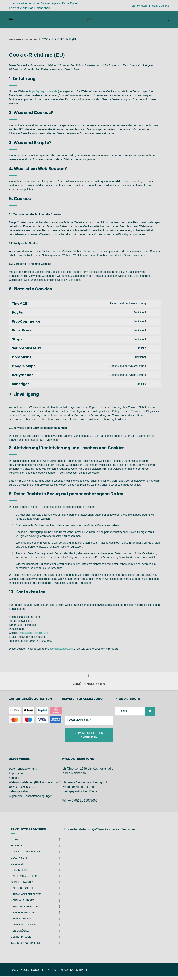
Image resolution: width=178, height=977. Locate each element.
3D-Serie (17, 846)
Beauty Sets (20, 858)
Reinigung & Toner (24, 925)
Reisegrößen (21, 931)
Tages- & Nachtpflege (27, 943)
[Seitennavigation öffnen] (17, 19)
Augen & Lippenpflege (27, 852)
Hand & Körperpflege (27, 894)
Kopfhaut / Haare (24, 900)
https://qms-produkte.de (43, 91)
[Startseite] (89, 19)
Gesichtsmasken (23, 882)
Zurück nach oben (89, 681)
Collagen (18, 864)
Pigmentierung (22, 919)
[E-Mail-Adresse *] (89, 720)
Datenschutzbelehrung (24, 769)
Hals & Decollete (24, 888)
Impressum (16, 773)
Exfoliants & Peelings (27, 876)
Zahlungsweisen (20, 796)
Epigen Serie (20, 870)
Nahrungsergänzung (27, 906)
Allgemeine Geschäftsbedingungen (32, 801)
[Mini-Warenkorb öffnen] (160, 19)
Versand (14, 778)
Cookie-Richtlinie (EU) (24, 792)
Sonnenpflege (22, 937)
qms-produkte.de (24, 39)
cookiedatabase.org (61, 648)
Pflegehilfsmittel (24, 912)
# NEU (15, 839)
